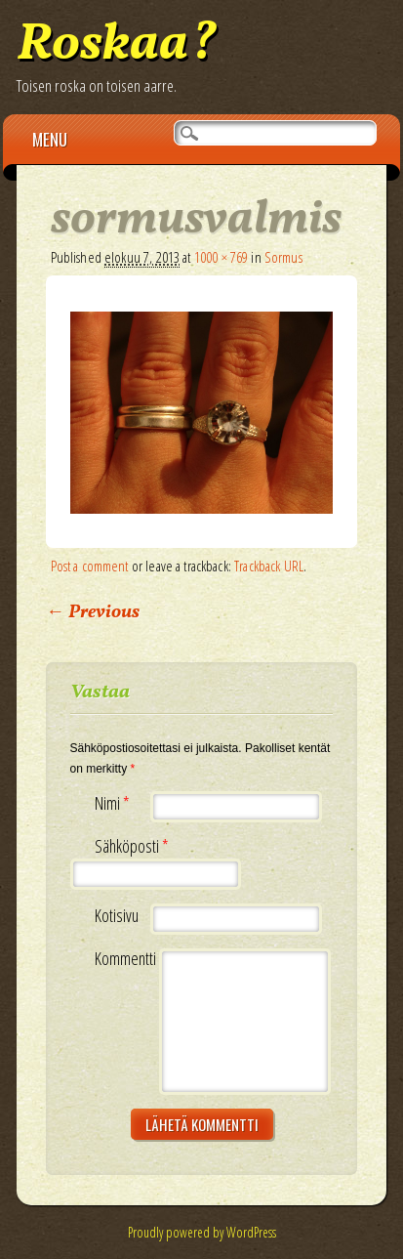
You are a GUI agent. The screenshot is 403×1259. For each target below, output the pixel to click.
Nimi (115, 803)
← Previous (93, 612)
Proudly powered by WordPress (202, 1232)
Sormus (283, 257)
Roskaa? (117, 45)
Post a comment (90, 565)
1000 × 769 (221, 257)
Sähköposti (134, 846)
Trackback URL (268, 565)
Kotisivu (117, 915)
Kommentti (125, 958)
